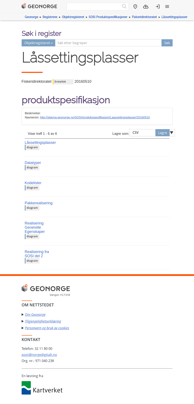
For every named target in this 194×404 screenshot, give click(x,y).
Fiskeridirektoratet (144, 17)
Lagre (162, 132)
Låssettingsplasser (174, 17)
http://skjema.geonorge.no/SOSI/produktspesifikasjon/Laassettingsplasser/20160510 (95, 117)
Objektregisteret (73, 17)
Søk (167, 43)
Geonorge (31, 17)
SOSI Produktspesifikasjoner (108, 17)
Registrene (50, 17)
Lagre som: (120, 133)
